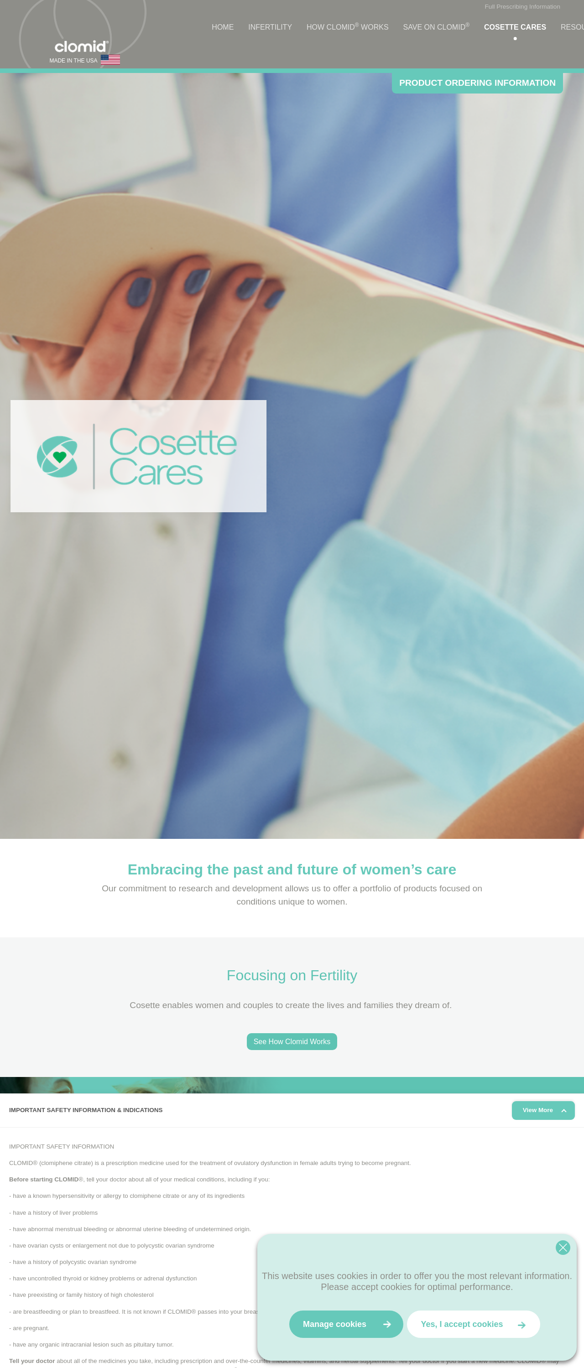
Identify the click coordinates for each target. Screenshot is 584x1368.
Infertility (270, 27)
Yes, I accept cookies (462, 1324)
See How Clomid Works (292, 1042)
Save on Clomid (436, 26)
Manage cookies (334, 1324)
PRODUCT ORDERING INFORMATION (477, 83)
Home (223, 27)
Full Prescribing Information (522, 6)
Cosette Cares (515, 27)
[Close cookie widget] (563, 1247)
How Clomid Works (348, 26)
